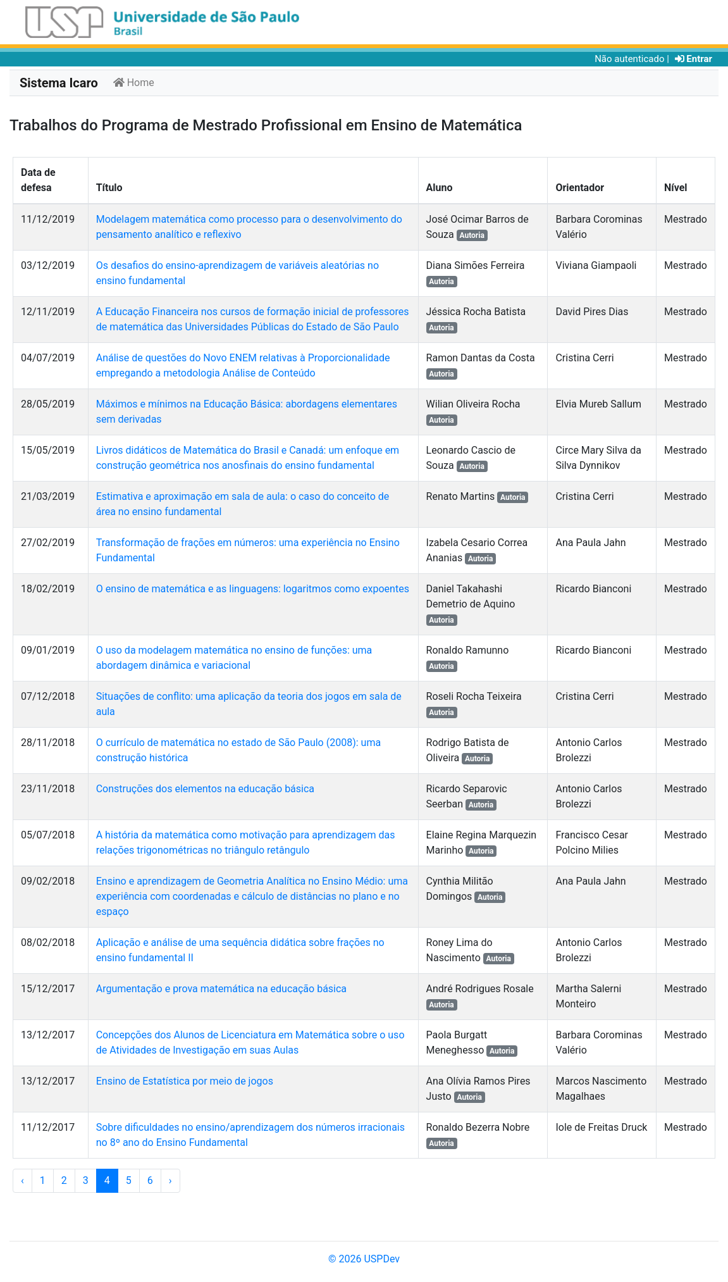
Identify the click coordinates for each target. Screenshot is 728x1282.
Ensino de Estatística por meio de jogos (184, 1081)
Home (133, 83)
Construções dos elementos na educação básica (205, 789)
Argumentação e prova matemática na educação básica (221, 989)
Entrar (693, 59)
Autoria (471, 235)
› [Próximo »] (170, 1180)
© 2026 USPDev (364, 1259)
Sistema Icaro (59, 82)
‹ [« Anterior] (22, 1180)
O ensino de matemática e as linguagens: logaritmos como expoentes (252, 589)
